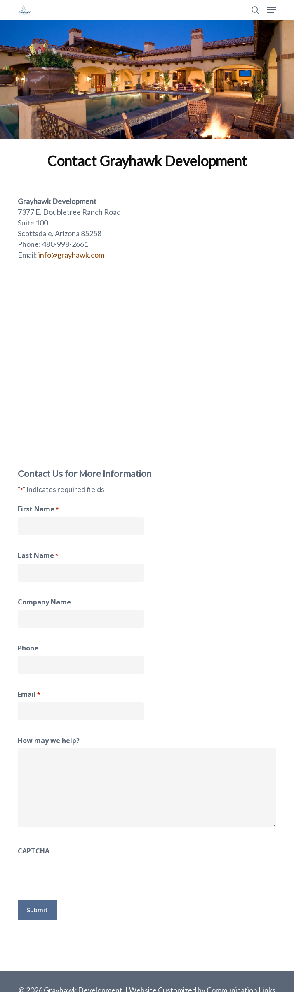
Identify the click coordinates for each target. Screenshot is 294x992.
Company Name (44, 601)
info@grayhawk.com (71, 254)
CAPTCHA (33, 850)
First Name (38, 509)
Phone (28, 648)
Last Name (38, 556)
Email (29, 694)
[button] (271, 10)
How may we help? (49, 740)
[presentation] (80, 875)
